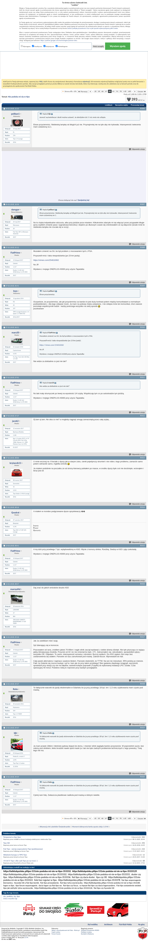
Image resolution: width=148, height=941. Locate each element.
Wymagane (26, 46)
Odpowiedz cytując (137, 149)
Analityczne (37, 46)
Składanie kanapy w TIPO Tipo (15, 855)
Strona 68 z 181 (70, 91)
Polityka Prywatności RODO (90, 930)
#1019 (142, 728)
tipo (18, 896)
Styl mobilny (93, 924)
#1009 (142, 286)
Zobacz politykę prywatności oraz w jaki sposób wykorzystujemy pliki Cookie (92, 28)
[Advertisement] (74, 57)
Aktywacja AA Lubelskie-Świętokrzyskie (55, 826)
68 (110, 91)
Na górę (141, 924)
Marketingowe (62, 46)
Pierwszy (82, 91)
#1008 (142, 247)
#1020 (142, 777)
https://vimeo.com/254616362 (46, 260)
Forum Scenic (56, 934)
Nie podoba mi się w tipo (19, 96)
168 (129, 91)
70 (117, 91)
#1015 (142, 545)
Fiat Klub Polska (125, 924)
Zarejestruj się (83, 200)
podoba (10, 896)
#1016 (142, 584)
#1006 (142, 108)
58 (99, 91)
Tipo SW (6, 843)
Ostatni (142, 91)
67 (106, 91)
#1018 (142, 684)
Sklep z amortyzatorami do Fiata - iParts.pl (66, 930)
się (15, 896)
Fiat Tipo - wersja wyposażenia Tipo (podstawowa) (23, 849)
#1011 (142, 377)
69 (113, 91)
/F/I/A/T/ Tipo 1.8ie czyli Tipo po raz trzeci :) (20, 861)
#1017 (142, 637)
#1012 (142, 416)
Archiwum (108, 924)
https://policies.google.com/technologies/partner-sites (58, 40)
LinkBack (108, 105)
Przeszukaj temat (137, 105)
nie (4, 896)
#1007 (142, 204)
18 (95, 91)
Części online (56, 932)
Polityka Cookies (86, 932)
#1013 (142, 458)
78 (121, 91)
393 (136, 99)
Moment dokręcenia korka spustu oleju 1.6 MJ (90, 826)
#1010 (142, 327)
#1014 (142, 507)
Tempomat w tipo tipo (12, 837)
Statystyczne (49, 46)
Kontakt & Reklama (87, 934)
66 (102, 91)
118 (124, 91)
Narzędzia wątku (121, 105)
